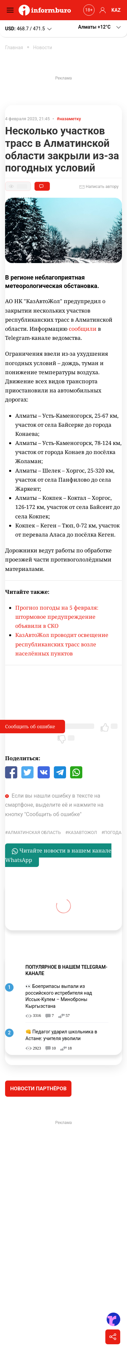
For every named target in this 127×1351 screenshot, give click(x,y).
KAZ (116, 10)
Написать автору (99, 187)
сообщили (83, 328)
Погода (112, 832)
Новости (42, 47)
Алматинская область (34, 832)
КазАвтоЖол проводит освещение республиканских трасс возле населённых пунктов (61, 644)
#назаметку (69, 118)
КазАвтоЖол (82, 832)
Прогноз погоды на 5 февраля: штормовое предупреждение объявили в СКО (57, 617)
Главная (14, 47)
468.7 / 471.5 (29, 29)
